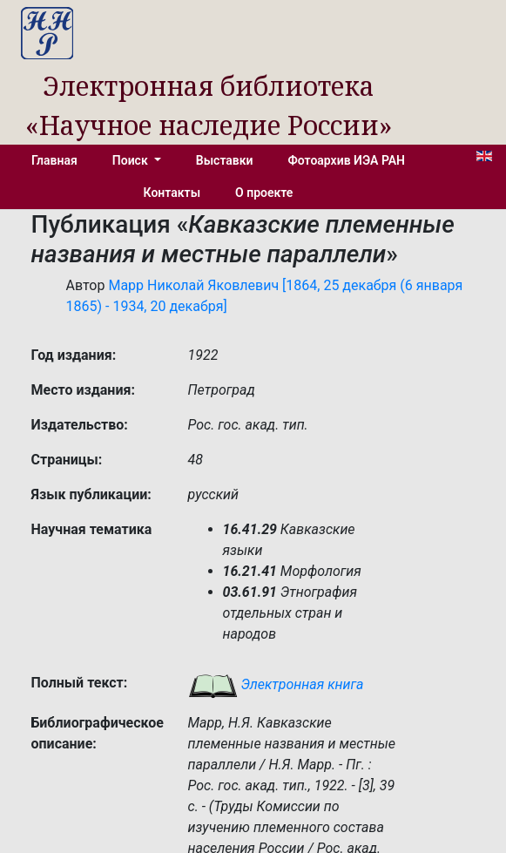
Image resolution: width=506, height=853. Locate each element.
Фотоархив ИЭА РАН (347, 160)
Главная (54, 160)
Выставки (224, 160)
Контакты (172, 193)
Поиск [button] (131, 160)
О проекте (264, 193)
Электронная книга (276, 684)
